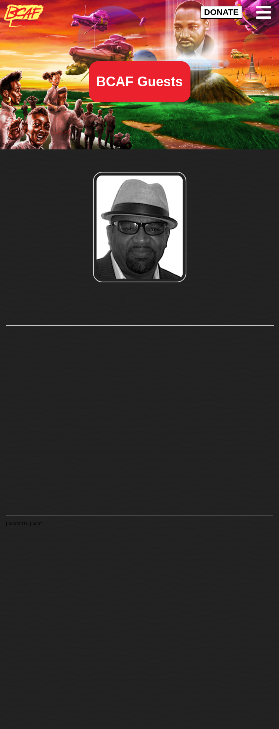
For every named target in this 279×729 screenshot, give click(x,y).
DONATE (221, 12)
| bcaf (36, 522)
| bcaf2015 (18, 522)
